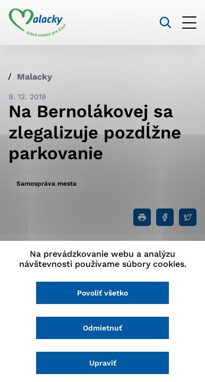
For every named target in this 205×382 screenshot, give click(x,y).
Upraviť (102, 363)
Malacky (34, 77)
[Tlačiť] (142, 217)
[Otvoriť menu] (189, 22)
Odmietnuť (102, 328)
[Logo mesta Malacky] (37, 22)
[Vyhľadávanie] (165, 22)
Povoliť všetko (102, 293)
